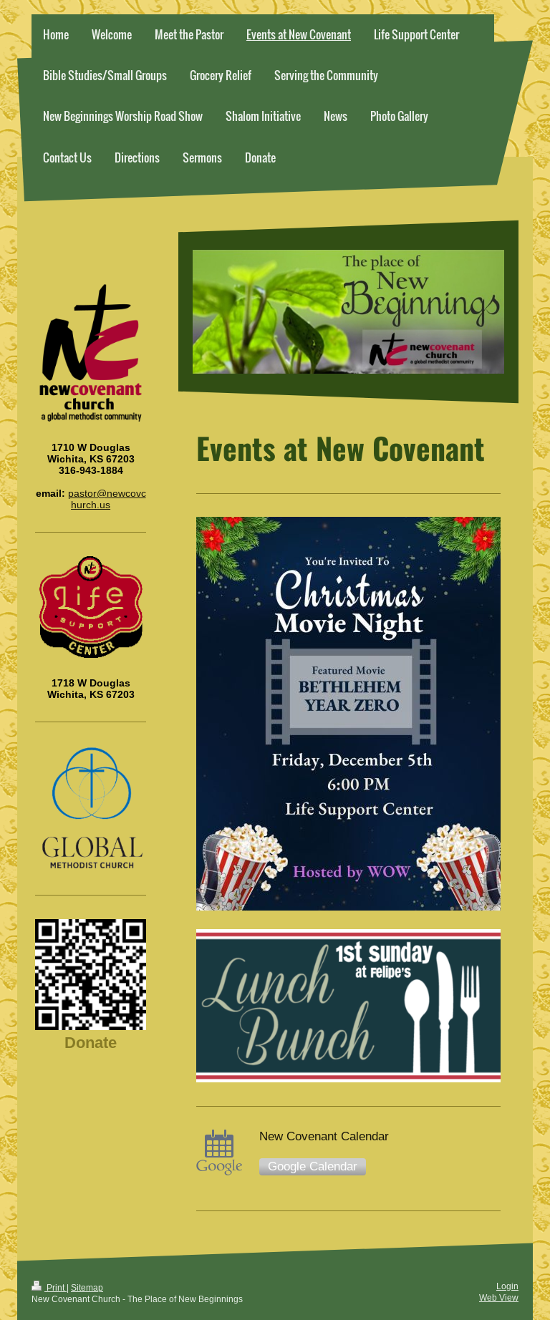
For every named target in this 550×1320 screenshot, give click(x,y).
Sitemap (87, 1287)
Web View (498, 1297)
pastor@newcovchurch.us (107, 498)
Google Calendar (312, 1166)
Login (507, 1286)
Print (49, 1287)
